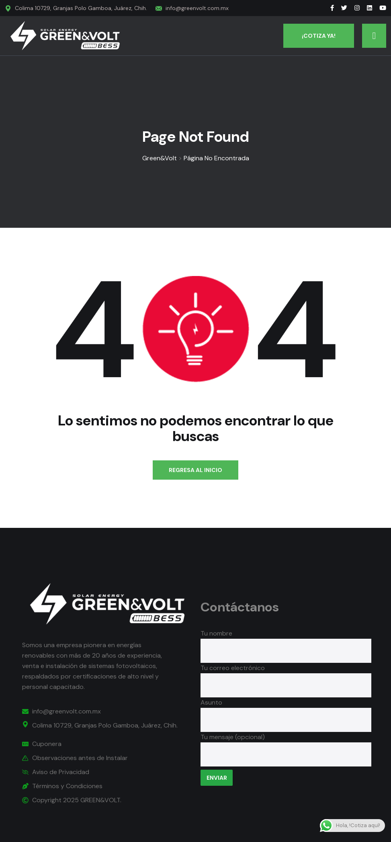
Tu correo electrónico (286, 676)
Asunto (286, 711)
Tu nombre (286, 642)
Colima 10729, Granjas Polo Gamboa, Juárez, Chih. (81, 8)
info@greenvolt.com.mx (197, 8)
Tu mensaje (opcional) (286, 750)
